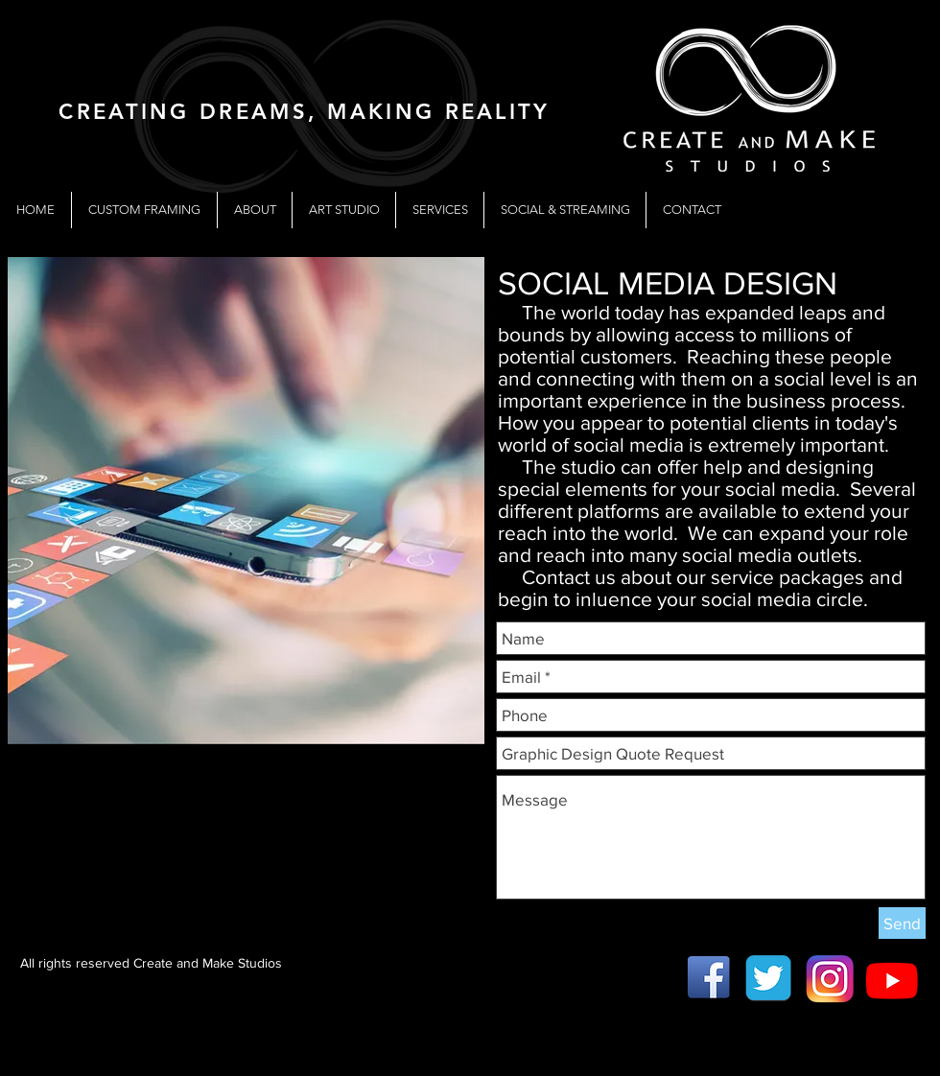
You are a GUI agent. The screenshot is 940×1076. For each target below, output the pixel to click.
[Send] (902, 923)
